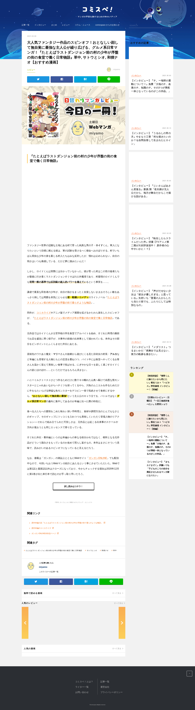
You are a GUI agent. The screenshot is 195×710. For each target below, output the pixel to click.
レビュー (66, 25)
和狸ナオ (105, 550)
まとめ (54, 25)
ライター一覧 (82, 687)
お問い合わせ (82, 692)
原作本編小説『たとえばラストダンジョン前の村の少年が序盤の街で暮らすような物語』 (67, 523)
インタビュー (40, 25)
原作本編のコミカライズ (41, 528)
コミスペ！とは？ (84, 681)
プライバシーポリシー (111, 692)
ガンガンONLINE (98, 458)
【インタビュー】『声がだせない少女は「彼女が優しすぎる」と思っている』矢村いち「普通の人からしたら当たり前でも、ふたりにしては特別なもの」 (151, 298)
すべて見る (116, 593)
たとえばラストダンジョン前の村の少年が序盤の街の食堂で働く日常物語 (73, 318)
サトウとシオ (92, 550)
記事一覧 (25, 25)
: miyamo (113, 69)
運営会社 (104, 687)
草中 (115, 550)
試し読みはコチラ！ (73, 486)
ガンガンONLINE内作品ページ (44, 533)
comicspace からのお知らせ (107, 25)
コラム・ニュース (82, 25)
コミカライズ (44, 312)
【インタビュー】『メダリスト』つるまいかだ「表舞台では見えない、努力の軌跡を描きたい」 (151, 350)
